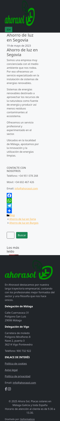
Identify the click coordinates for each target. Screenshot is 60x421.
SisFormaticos (27, 419)
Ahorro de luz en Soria (22, 219)
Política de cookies (16, 363)
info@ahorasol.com (26, 188)
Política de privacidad (17, 376)
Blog (12, 215)
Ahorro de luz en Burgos (23, 223)
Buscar (22, 235)
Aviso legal (11, 370)
